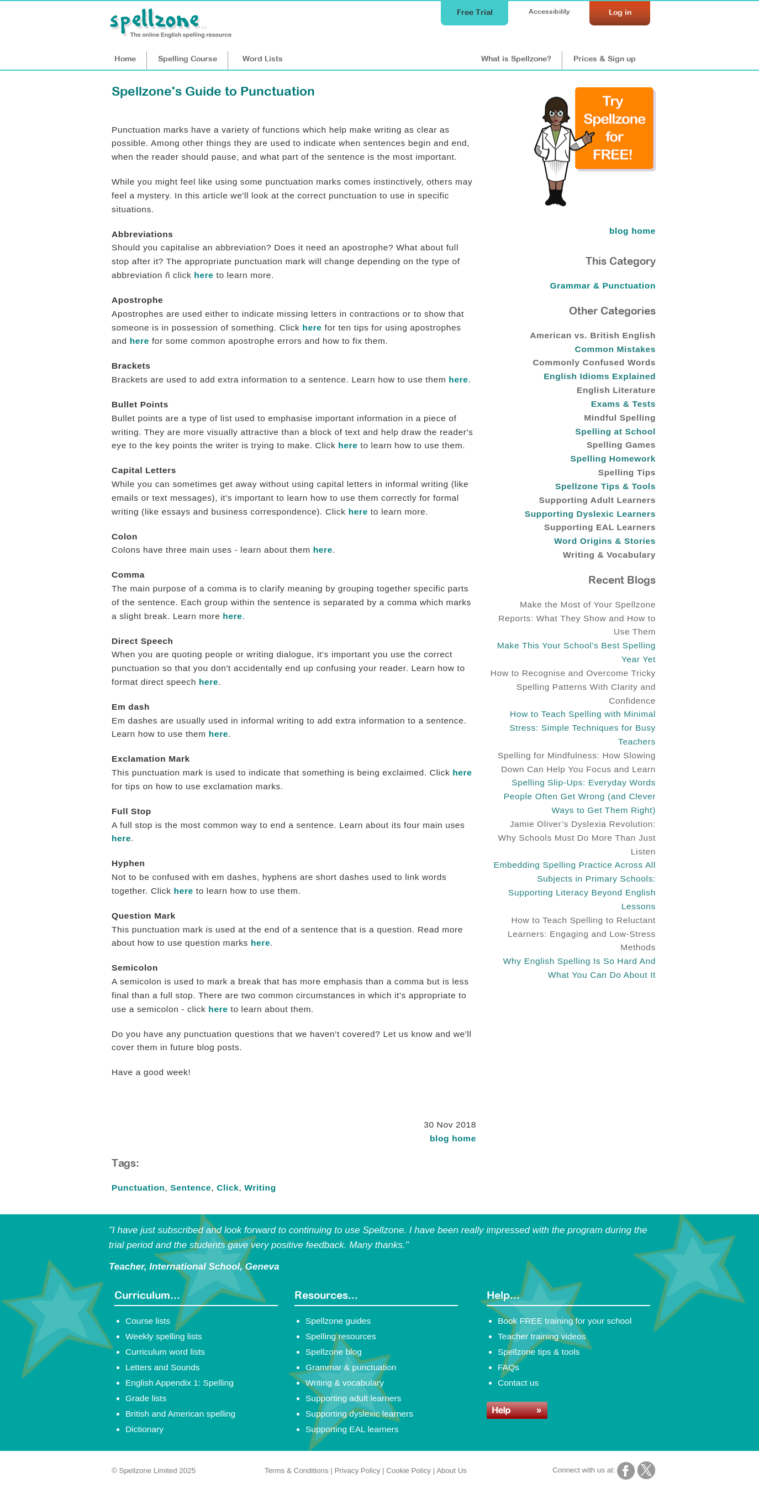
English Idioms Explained (600, 376)
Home (125, 58)
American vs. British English (593, 335)
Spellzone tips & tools (538, 1351)
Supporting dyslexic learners (359, 1413)
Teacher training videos (542, 1336)
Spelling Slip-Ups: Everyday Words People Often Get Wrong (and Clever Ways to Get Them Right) (580, 796)
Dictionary (144, 1429)
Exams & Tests (623, 403)
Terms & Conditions (297, 1470)
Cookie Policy (408, 1470)
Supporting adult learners (353, 1398)
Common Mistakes (615, 349)
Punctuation (138, 1187)
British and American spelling (180, 1413)
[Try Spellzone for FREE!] (595, 203)
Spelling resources (340, 1336)
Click (228, 1187)
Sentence (190, 1187)
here (203, 275)
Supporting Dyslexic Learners (590, 513)
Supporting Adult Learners (597, 500)
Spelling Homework (613, 458)
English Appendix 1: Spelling (179, 1382)
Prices (604, 58)
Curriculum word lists (165, 1351)
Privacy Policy (357, 1470)
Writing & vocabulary (344, 1382)
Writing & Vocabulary (609, 554)
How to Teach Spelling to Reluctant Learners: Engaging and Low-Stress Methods (582, 933)
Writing (260, 1187)
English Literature (616, 390)
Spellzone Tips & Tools (605, 486)
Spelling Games (621, 444)
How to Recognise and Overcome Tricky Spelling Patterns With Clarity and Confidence (573, 686)
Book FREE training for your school (564, 1320)
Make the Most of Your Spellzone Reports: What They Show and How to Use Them (577, 618)
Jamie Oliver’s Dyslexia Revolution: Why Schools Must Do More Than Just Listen (577, 837)
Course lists (147, 1320)
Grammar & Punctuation (603, 285)
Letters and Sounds (162, 1367)
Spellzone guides (338, 1320)
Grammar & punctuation (351, 1367)
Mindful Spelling (620, 417)
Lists (263, 58)
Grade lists (145, 1398)
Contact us (518, 1382)
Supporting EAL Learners (600, 527)
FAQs (508, 1367)
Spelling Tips (627, 472)
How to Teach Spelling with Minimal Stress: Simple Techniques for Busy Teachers (582, 727)
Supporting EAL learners (351, 1429)
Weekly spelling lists (163, 1336)
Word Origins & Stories (605, 541)
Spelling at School (615, 431)
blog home (453, 1138)
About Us (451, 1470)
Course (187, 58)
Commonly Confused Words (594, 362)
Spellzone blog (333, 1351)
